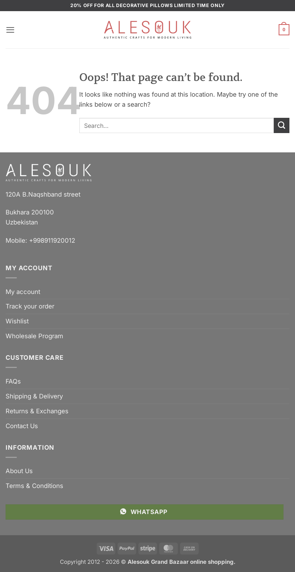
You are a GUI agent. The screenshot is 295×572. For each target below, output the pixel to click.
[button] (10, 29)
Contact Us (22, 426)
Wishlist (17, 321)
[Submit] (281, 125)
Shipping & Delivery (34, 396)
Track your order (30, 306)
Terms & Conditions (34, 485)
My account (23, 291)
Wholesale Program (34, 336)
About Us (19, 471)
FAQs (13, 381)
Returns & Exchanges (37, 411)
